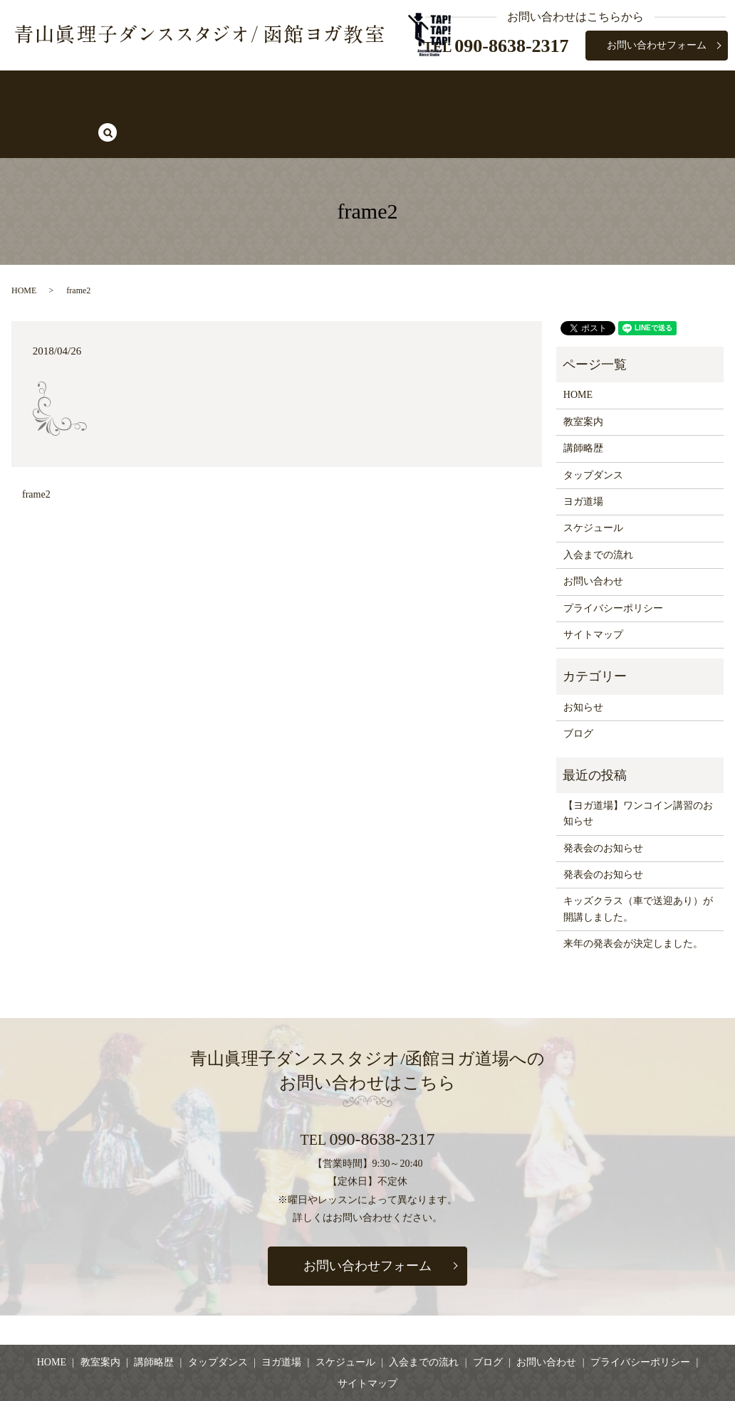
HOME (91, 89)
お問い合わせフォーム (657, 45)
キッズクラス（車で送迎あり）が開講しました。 (638, 859)
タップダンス (288, 89)
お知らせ (583, 657)
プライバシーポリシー (613, 558)
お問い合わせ (593, 532)
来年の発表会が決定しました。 (633, 894)
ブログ (597, 89)
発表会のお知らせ (603, 798)
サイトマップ (593, 585)
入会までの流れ (524, 89)
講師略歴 (214, 89)
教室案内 (150, 89)
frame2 (36, 445)
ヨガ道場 (362, 89)
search (647, 90)
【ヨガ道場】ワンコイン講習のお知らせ (638, 763)
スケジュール (435, 89)
